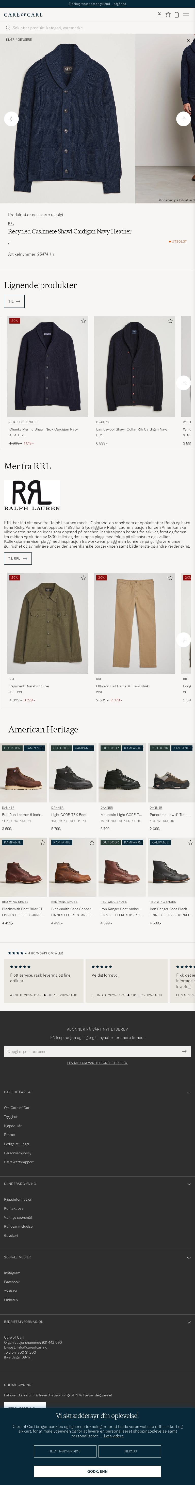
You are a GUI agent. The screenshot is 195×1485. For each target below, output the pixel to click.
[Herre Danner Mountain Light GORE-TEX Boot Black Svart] (122, 772)
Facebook (12, 1282)
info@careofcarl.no (32, 1347)
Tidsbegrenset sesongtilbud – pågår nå (97, 4)
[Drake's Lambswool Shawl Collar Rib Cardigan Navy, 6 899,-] (134, 381)
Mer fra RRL (27, 466)
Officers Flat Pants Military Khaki (123, 686)
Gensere (25, 39)
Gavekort (11, 1235)
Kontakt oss (13, 1208)
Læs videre (114, 1436)
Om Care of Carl (17, 1107)
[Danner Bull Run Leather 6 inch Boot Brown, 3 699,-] (23, 787)
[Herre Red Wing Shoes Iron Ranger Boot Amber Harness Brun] (122, 867)
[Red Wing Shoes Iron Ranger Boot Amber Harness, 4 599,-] (122, 882)
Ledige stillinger (16, 1144)
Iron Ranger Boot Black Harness (168, 909)
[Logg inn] (159, 15)
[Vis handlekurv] (177, 15)
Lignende (40, 285)
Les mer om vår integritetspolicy (97, 1062)
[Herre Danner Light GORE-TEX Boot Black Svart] (72, 772)
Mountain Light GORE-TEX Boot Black (122, 814)
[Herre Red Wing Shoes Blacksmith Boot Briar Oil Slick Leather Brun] (23, 867)
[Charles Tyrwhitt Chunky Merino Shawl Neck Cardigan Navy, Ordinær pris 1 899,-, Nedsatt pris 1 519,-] (47, 381)
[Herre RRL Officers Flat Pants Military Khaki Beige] (134, 623)
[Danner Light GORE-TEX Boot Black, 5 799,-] (72, 787)
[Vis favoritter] (168, 15)
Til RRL (17, 558)
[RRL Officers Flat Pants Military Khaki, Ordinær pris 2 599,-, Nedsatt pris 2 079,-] (134, 638)
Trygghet (10, 1116)
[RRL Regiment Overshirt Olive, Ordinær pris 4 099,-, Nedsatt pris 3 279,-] (47, 638)
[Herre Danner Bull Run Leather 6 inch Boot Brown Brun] (23, 772)
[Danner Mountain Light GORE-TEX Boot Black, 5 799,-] (122, 787)
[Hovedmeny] (186, 15)
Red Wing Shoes (15, 902)
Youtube (10, 1291)
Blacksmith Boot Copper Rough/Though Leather (71, 909)
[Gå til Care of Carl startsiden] (23, 15)
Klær (10, 39)
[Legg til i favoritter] (82, 322)
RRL (11, 223)
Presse (9, 1134)
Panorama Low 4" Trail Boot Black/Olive (168, 814)
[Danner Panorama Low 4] (171, 787)
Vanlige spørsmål (18, 1217)
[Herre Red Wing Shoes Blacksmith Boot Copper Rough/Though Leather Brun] (72, 867)
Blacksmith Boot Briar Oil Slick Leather (22, 909)
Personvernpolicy (17, 1153)
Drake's (102, 422)
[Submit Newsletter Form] (184, 1051)
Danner (8, 807)
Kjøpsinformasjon (18, 1199)
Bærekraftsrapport (19, 1162)
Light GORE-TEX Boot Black (69, 814)
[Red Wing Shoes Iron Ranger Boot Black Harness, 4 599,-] (171, 882)
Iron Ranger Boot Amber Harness (120, 909)
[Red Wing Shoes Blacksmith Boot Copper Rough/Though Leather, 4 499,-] (72, 882)
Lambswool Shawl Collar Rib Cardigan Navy (131, 429)
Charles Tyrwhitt (24, 422)
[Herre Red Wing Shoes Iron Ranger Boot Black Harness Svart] (171, 867)
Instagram (12, 1273)
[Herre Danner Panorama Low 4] (171, 772)
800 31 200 (27, 1352)
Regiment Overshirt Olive (29, 686)
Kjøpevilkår (13, 1125)
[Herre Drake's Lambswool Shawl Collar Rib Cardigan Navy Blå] (134, 366)
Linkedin (11, 1300)
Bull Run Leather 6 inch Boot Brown (21, 814)
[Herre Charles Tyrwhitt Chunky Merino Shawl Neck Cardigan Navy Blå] (47, 366)
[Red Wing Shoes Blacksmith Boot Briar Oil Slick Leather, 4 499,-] (23, 882)
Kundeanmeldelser (19, 1226)
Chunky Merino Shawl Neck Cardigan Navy (43, 429)
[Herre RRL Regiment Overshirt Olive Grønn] (47, 623)
